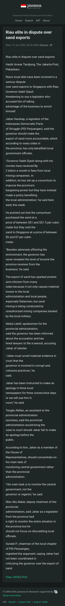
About (46, 20)
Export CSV (25, 602)
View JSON (12, 577)
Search (29, 20)
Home (18, 20)
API (38, 20)
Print (24, 577)
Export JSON (40, 602)
